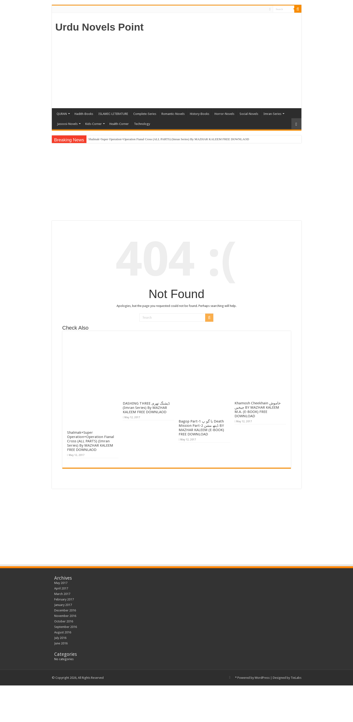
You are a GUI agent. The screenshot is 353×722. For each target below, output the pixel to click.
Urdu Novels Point (99, 27)
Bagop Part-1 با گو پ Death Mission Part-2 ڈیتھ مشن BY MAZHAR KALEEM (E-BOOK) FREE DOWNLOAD (201, 427)
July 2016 (60, 638)
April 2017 (61, 588)
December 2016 (65, 610)
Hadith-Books (84, 114)
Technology (142, 124)
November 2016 (65, 616)
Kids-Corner (93, 124)
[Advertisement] (211, 70)
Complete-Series (144, 114)
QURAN (62, 114)
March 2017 (62, 594)
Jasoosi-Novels (67, 124)
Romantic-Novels (173, 114)
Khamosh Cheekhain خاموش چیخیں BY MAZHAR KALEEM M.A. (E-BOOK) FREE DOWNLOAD (258, 409)
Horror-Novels (224, 114)
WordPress (262, 677)
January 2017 (63, 605)
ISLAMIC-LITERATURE (113, 114)
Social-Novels (249, 114)
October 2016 (63, 621)
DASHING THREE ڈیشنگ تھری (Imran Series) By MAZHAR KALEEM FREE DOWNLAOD (146, 407)
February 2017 (64, 599)
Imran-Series (272, 114)
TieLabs (296, 677)
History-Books (199, 114)
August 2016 (62, 632)
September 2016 (65, 627)
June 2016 (61, 643)
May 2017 (60, 583)
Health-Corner (119, 124)
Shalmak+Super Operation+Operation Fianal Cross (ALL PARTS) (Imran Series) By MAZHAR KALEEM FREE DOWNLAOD (168, 139)
